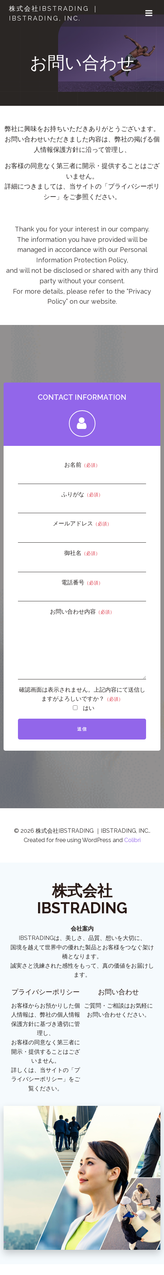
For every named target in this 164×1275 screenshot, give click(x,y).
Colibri (132, 850)
